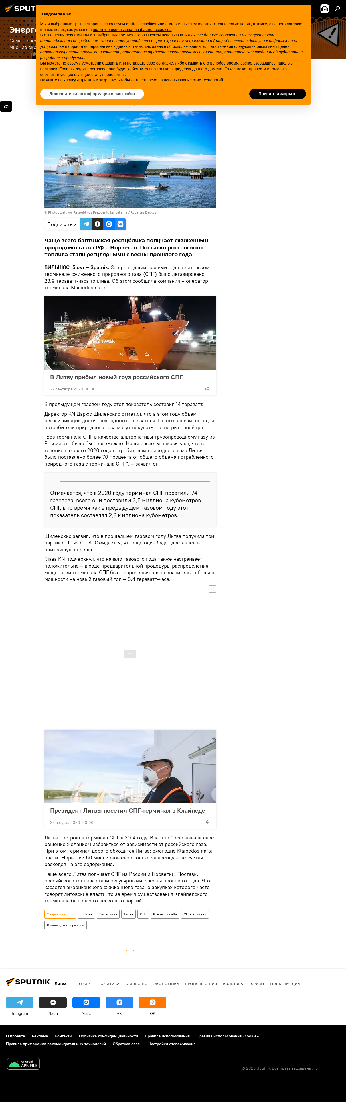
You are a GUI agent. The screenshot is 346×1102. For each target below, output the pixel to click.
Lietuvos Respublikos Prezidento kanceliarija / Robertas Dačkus (108, 212)
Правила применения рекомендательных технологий (56, 1043)
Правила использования (167, 1036)
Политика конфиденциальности (108, 1036)
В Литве (86, 914)
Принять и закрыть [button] (277, 93)
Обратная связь (127, 1043)
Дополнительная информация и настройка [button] (92, 93)
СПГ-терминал (195, 914)
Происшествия (201, 983)
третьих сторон (133, 35)
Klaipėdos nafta (165, 914)
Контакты (63, 1036)
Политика (109, 983)
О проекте (15, 1036)
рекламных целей (273, 46)
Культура (233, 983)
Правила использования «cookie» (228, 1036)
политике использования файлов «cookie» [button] (132, 29)
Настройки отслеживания (171, 1043)
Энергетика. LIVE (60, 914)
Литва (128, 914)
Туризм (256, 983)
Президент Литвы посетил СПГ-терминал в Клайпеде (127, 810)
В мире (85, 983)
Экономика (108, 914)
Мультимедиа (285, 983)
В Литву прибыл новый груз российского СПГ (116, 377)
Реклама (40, 1036)
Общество (136, 983)
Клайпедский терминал (65, 925)
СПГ (143, 914)
